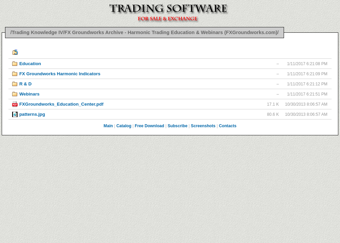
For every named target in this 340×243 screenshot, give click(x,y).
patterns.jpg (32, 114)
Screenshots (203, 126)
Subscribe (178, 126)
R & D (25, 83)
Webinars (29, 94)
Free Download (149, 126)
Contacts (227, 126)
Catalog (124, 126)
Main (108, 126)
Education (30, 63)
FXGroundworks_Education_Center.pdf (61, 104)
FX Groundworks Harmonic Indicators (60, 73)
